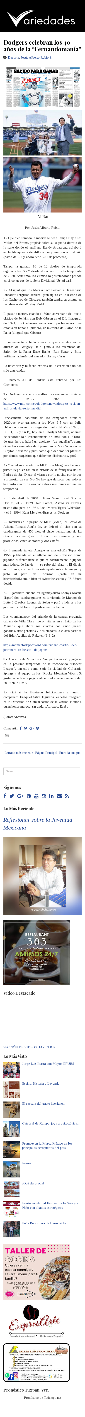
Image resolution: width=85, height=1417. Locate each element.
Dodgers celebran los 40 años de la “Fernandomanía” (42, 45)
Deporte (13, 57)
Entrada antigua (69, 752)
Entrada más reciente (19, 752)
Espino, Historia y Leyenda (40, 1083)
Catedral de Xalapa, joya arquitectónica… (51, 1123)
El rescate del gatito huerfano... (43, 1103)
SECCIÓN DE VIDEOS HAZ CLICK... (30, 1047)
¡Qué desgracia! (33, 1183)
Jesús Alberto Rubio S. (36, 57)
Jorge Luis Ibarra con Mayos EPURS (48, 1063)
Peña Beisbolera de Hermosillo (44, 1223)
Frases (26, 1163)
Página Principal (46, 752)
